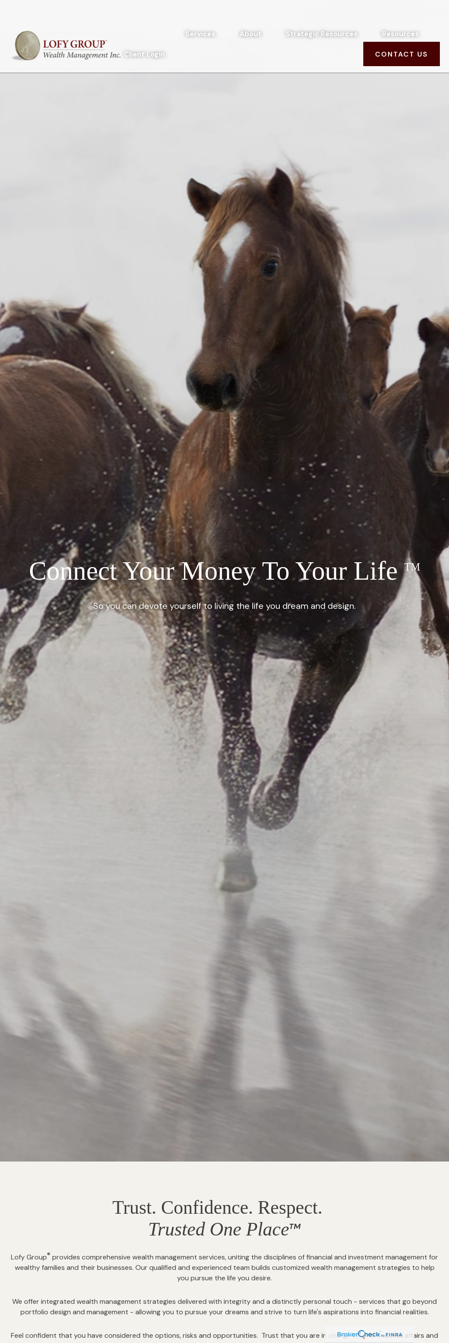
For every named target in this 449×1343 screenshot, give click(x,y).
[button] (200, 15)
